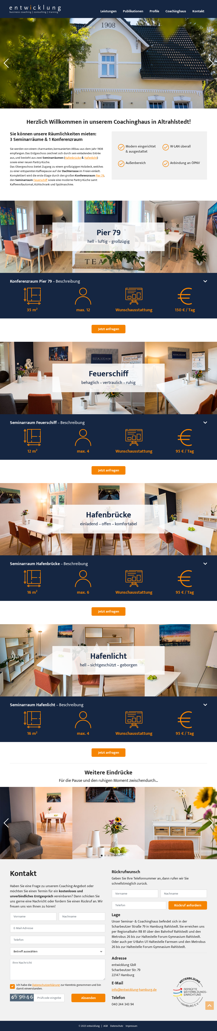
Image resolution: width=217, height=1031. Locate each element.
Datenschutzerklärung (46, 984)
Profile (154, 11)
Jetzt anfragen (108, 329)
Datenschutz (116, 1026)
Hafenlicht (90, 157)
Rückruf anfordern (187, 905)
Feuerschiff (40, 180)
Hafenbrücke (73, 157)
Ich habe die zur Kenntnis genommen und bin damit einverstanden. (58, 987)
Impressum (131, 1026)
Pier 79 (100, 175)
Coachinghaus (176, 11)
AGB (105, 1026)
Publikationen (133, 11)
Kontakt (198, 11)
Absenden (88, 998)
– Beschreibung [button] (108, 281)
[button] (6, 63)
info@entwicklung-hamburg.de (134, 990)
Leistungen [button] (108, 11)
